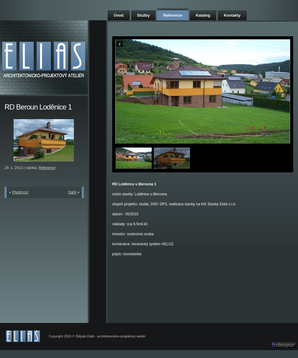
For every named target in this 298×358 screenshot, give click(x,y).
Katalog (203, 15)
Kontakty (232, 15)
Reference (172, 15)
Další (72, 192)
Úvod (119, 15)
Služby (143, 15)
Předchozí (20, 192)
